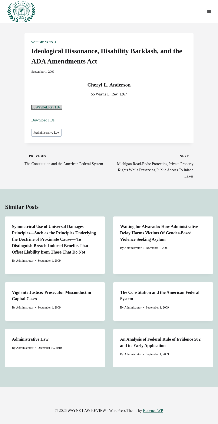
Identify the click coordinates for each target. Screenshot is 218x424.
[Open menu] (209, 11)
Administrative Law (46, 132)
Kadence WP (153, 410)
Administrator (24, 260)
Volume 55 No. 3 (43, 42)
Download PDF (43, 120)
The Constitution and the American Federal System (64, 159)
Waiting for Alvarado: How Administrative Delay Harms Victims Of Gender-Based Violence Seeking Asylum (159, 233)
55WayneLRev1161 (47, 107)
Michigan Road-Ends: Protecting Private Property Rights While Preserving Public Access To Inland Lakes (153, 165)
